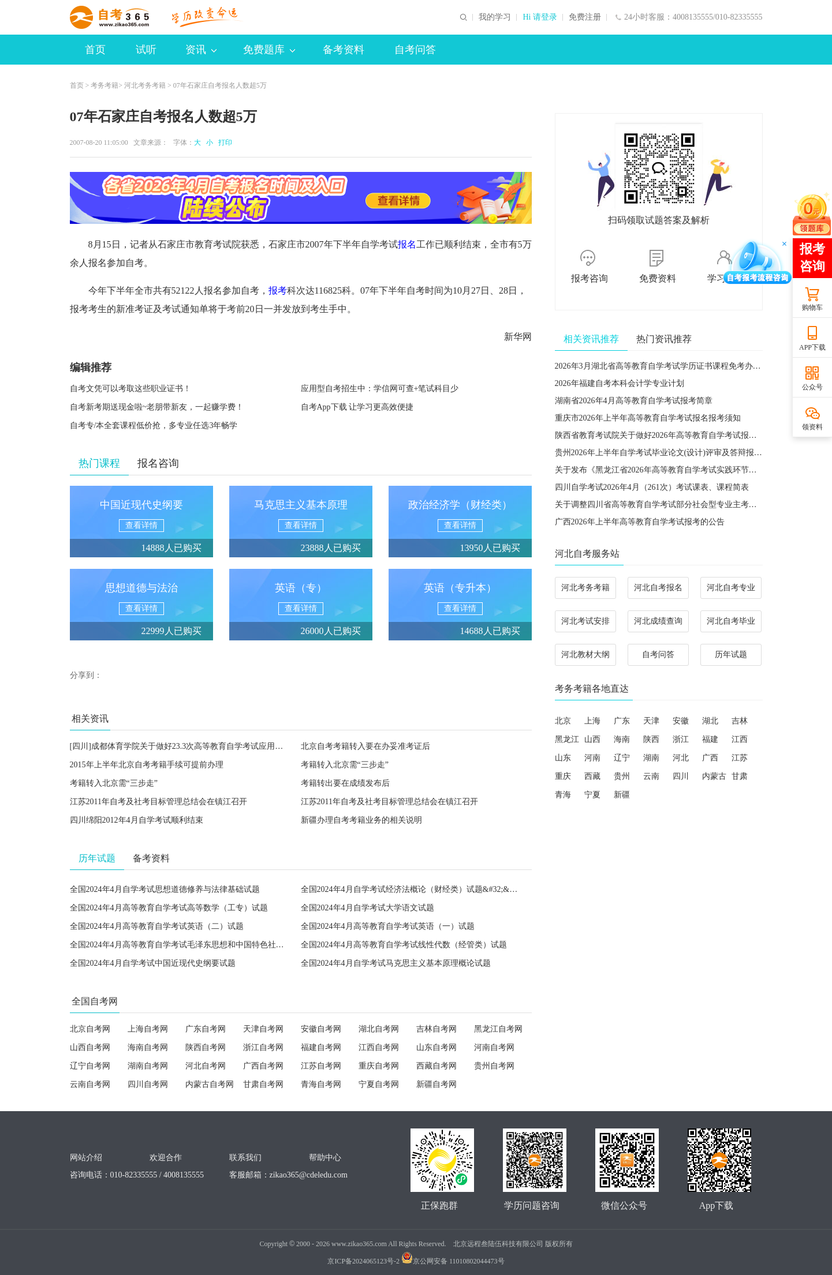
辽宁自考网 (90, 1066)
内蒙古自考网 (209, 1084)
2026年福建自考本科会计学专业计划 (619, 383)
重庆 (563, 776)
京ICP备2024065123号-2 (363, 1261)
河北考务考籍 (145, 85)
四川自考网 (148, 1084)
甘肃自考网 (263, 1084)
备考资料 (343, 49)
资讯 (201, 49)
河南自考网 (494, 1047)
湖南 (651, 757)
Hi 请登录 (540, 17)
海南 (622, 739)
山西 (592, 739)
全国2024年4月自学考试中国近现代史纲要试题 (153, 963)
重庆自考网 (379, 1066)
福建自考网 (321, 1047)
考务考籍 (104, 85)
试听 (146, 49)
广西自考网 (263, 1066)
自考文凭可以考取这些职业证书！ (130, 388)
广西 (710, 757)
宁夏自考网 (379, 1084)
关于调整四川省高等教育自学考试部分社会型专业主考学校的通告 (672, 504)
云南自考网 (90, 1084)
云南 (651, 776)
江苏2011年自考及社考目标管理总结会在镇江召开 (158, 801)
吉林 (740, 721)
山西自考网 (90, 1047)
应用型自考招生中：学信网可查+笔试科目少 (380, 388)
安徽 (681, 721)
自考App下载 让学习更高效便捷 (357, 407)
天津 (651, 721)
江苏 (740, 757)
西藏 (592, 776)
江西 (740, 739)
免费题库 (269, 49)
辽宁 (622, 757)
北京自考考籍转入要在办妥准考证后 (365, 746)
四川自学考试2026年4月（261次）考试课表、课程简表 (652, 487)
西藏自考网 (436, 1066)
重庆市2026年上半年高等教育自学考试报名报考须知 (648, 418)
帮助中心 (325, 1157)
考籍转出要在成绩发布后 (345, 783)
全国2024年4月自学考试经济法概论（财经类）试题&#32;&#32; (412, 889)
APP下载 (812, 347)
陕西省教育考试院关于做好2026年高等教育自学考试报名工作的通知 (676, 435)
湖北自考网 (379, 1029)
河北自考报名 (658, 587)
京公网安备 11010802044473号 (453, 1261)
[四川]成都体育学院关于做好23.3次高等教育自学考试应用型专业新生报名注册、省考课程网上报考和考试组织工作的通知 (286, 746)
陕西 (651, 739)
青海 (563, 794)
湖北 (710, 721)
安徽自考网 (321, 1029)
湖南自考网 (148, 1066)
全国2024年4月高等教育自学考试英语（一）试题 (388, 926)
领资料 (812, 427)
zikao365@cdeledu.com (309, 1175)
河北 (681, 757)
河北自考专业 (731, 587)
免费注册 (585, 17)
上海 (592, 721)
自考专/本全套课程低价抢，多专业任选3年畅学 (154, 425)
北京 (563, 721)
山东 (563, 757)
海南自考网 (148, 1047)
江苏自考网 (321, 1066)
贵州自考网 (494, 1066)
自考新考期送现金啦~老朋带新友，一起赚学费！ (157, 407)
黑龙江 (567, 739)
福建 (710, 739)
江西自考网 (379, 1047)
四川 (681, 776)
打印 (223, 142)
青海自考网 (321, 1084)
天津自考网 (263, 1029)
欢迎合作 (166, 1157)
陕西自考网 (205, 1047)
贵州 (622, 776)
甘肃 (740, 776)
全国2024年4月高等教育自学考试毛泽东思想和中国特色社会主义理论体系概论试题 (217, 944)
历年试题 (731, 654)
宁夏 (592, 794)
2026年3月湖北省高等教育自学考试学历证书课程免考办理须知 (666, 366)
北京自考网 (90, 1029)
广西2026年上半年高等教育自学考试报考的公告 (640, 522)
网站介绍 (86, 1157)
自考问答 (415, 49)
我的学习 (495, 17)
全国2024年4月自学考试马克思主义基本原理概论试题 (396, 963)
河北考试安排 (585, 621)
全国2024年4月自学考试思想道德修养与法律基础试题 (165, 889)
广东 (622, 721)
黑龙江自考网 (498, 1029)
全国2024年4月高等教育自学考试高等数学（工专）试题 (169, 907)
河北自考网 (205, 1066)
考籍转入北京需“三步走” (345, 764)
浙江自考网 (263, 1047)
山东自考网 (436, 1047)
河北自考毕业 (731, 621)
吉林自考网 (436, 1029)
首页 (95, 49)
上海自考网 (148, 1029)
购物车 (812, 307)
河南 (592, 757)
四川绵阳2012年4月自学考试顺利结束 (136, 820)
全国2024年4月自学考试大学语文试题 (367, 907)
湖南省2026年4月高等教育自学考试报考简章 (633, 400)
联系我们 (245, 1157)
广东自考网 (205, 1029)
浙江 (681, 739)
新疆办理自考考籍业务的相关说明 (361, 820)
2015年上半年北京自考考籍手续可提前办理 (146, 764)
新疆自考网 (436, 1084)
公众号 (812, 387)
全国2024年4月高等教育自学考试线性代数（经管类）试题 (404, 944)
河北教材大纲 (585, 654)
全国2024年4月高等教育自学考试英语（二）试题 (157, 926)
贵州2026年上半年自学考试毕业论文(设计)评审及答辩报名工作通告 (674, 452)
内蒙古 (714, 776)
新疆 (622, 794)
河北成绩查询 (658, 621)
